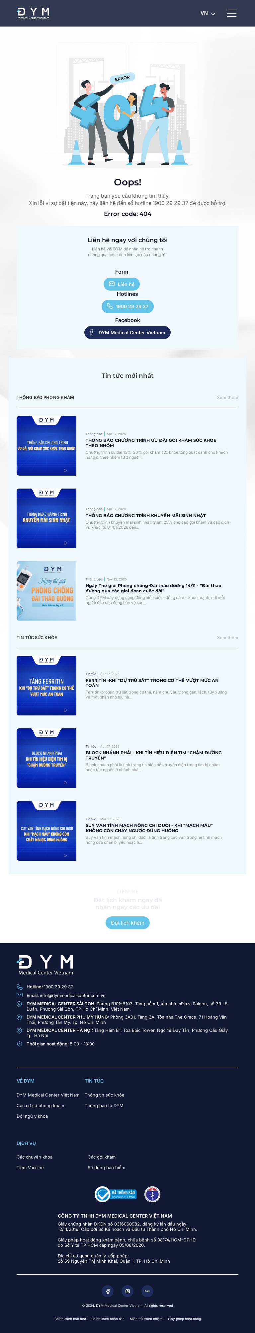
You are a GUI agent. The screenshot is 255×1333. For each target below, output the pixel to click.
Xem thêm (227, 397)
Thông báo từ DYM (104, 1105)
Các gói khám (102, 1157)
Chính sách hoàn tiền (108, 1319)
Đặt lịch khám (127, 922)
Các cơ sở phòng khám (40, 1105)
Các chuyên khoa (34, 1157)
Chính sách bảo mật (70, 1319)
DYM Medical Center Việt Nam (48, 1095)
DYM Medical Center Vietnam (127, 332)
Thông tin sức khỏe (105, 1095)
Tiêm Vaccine (30, 1167)
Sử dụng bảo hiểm (106, 1167)
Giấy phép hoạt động (184, 1319)
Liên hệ (121, 284)
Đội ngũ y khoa (32, 1116)
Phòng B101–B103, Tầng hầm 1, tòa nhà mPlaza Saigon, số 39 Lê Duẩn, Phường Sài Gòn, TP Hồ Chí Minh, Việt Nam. (127, 1006)
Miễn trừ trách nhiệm (146, 1319)
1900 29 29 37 (127, 306)
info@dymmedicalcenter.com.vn (73, 995)
